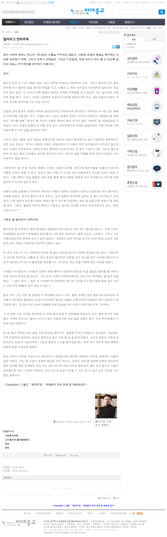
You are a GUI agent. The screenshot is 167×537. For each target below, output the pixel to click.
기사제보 (125, 2)
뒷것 (7, 444)
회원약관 (59, 513)
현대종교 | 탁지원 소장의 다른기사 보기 (73, 421)
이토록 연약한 (11, 435)
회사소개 (27, 513)
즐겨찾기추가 (10, 2)
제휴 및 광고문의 (75, 513)
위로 (116, 498)
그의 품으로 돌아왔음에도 (17, 439)
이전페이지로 (104, 498)
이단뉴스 (9, 32)
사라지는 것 (131, 44)
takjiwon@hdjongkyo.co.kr (36, 44)
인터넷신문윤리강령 (118, 513)
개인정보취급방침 (43, 513)
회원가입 (100, 2)
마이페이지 (109, 2)
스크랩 (74, 455)
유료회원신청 (145, 2)
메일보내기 (61, 455)
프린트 (48, 455)
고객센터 (117, 2)
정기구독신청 (134, 2)
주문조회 (162, 2)
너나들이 (130, 47)
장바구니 (154, 2)
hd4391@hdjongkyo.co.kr (105, 529)
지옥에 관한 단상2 (20, 471)
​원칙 (7, 447)
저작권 (90, 513)
